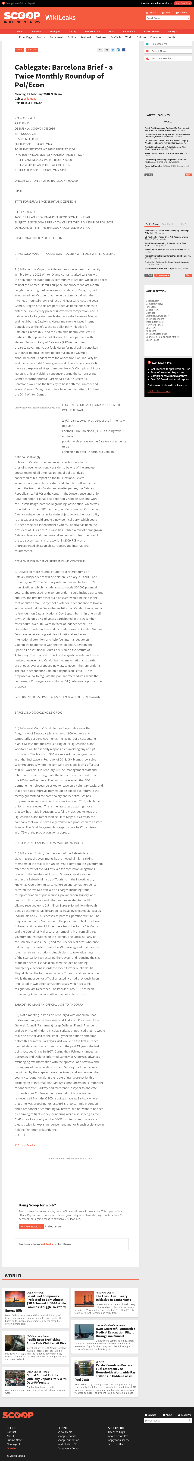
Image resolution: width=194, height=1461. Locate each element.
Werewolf (36, 31)
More (188, 175)
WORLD (13, 1275)
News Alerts (162, 275)
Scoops (41, 37)
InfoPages (172, 31)
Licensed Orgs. (116, 1432)
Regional (86, 37)
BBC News (151, 327)
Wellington (55, 31)
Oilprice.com (152, 300)
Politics (71, 37)
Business (101, 37)
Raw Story (151, 306)
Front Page (25, 37)
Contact (11, 1432)
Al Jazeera (151, 330)
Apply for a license (119, 1440)
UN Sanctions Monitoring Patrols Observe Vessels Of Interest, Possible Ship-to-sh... (167, 135)
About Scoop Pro (118, 1436)
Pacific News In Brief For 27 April (160, 269)
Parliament (56, 37)
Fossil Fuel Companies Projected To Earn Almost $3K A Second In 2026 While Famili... (167, 129)
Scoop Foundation (68, 1440)
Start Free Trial (182, 3)
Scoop (20, 31)
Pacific (112, 31)
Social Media (64, 1432)
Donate (11, 1448)
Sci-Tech (116, 37)
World (128, 37)
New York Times (154, 324)
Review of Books (151, 31)
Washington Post (154, 321)
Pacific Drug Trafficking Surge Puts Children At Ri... (168, 256)
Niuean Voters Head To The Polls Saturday (164, 153)
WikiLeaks (32, 49)
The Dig (72, 31)
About (10, 1436)
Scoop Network (66, 1436)
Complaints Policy (68, 1448)
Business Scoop (92, 31)
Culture (141, 37)
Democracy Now (154, 303)
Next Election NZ (67, 1444)
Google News (153, 309)
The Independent (155, 318)
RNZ (172, 149)
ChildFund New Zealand (169, 162)
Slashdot (150, 312)
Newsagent (13, 1444)
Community (129, 31)
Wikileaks (30, 98)
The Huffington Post (156, 333)
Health (171, 37)
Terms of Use (116, 1444)
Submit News (14, 1440)
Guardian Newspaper (157, 315)
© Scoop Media (16, 1456)
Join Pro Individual (31, 1226)
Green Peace (152, 339)
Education (156, 37)
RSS (148, 175)
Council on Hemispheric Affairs (162, 336)
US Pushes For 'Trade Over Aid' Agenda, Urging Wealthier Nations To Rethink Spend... (166, 142)
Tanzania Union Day (154, 166)
